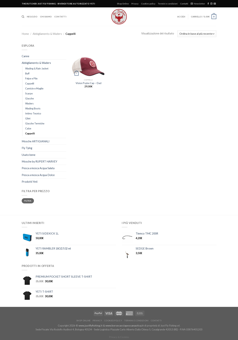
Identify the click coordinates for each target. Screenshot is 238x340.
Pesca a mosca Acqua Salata (38, 168)
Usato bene (28, 154)
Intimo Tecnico (33, 113)
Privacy (134, 3)
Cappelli (29, 83)
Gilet (27, 118)
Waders (29, 103)
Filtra (27, 201)
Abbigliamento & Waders (47, 33)
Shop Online (123, 3)
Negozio (32, 16)
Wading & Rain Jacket (36, 68)
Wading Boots (32, 108)
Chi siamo (46, 16)
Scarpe (29, 93)
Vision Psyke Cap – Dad (88, 83)
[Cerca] (23, 16)
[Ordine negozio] (196, 34)
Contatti (184, 3)
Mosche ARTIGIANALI (35, 141)
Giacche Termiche (34, 123)
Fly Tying (27, 148)
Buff (27, 73)
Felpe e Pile (31, 78)
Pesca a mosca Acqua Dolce (38, 175)
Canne (25, 56)
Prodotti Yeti (29, 181)
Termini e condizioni (168, 3)
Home (25, 33)
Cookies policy (148, 3)
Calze (28, 128)
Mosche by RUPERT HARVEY (39, 161)
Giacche (29, 98)
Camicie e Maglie (34, 88)
